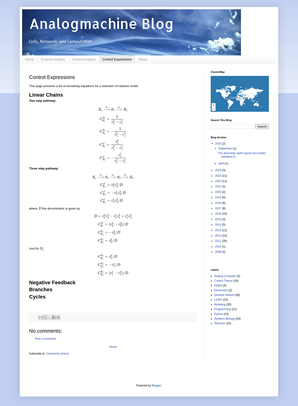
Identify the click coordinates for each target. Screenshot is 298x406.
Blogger (156, 385)
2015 (218, 219)
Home (29, 59)
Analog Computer (225, 276)
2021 (218, 186)
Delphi (218, 285)
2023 (218, 175)
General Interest (224, 295)
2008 (218, 252)
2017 (218, 208)
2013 (218, 230)
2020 (218, 192)
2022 (218, 181)
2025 (218, 143)
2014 (218, 224)
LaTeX (218, 299)
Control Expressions (117, 59)
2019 (218, 197)
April (221, 163)
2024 (218, 170)
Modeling (220, 304)
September (225, 148)
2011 (218, 241)
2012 (218, 235)
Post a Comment (45, 338)
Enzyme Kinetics (53, 59)
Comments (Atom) (57, 353)
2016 (218, 213)
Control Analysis (83, 59)
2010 (218, 246)
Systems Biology (224, 318)
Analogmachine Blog (101, 23)
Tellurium (219, 323)
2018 (218, 203)
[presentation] (113, 109)
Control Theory (223, 280)
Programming (222, 309)
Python (218, 314)
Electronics (221, 290)
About (143, 59)
